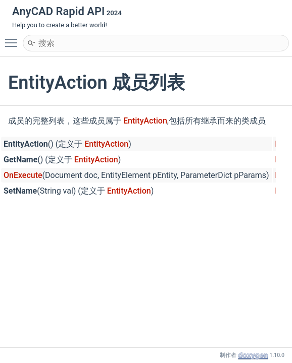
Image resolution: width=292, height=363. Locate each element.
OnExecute (23, 175)
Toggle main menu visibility (13, 38)
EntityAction (145, 121)
